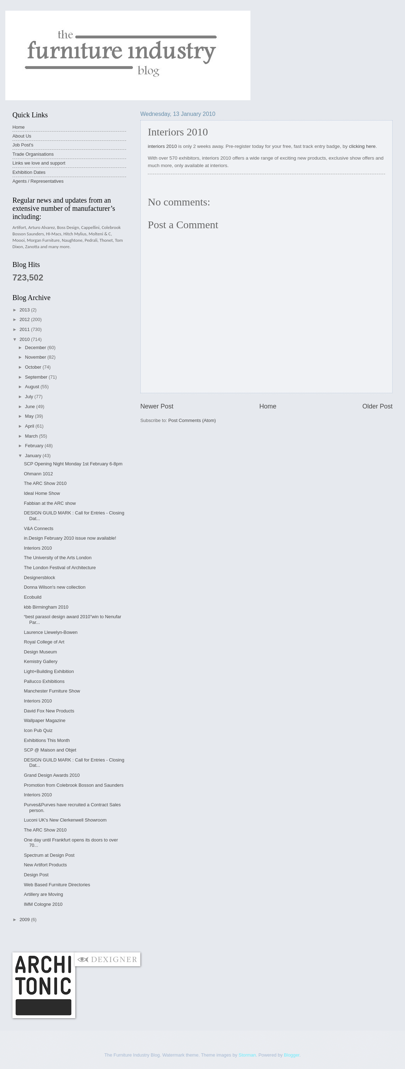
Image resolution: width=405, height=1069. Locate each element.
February (34, 445)
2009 (25, 919)
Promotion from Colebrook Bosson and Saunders (74, 785)
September (37, 377)
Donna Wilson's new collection (55, 587)
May (30, 416)
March (32, 436)
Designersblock (39, 577)
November (36, 357)
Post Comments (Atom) (192, 420)
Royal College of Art (44, 642)
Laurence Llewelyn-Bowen (50, 632)
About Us (21, 136)
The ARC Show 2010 (45, 483)
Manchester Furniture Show (52, 691)
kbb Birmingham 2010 (46, 607)
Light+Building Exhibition (49, 671)
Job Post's (22, 145)
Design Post (36, 874)
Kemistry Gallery (40, 661)
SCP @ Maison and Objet (50, 750)
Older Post (377, 406)
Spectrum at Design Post (49, 855)
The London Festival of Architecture (60, 567)
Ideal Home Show (42, 493)
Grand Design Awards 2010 (52, 775)
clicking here (362, 146)
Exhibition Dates (28, 172)
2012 (25, 319)
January (33, 455)
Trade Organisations (33, 154)
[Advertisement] (141, 937)
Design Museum (40, 651)
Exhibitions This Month (47, 740)
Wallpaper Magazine (44, 720)
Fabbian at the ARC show (50, 503)
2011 (25, 329)
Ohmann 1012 (38, 473)
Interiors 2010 (38, 548)
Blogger (291, 1055)
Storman (247, 1055)
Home (267, 406)
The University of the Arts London (57, 557)
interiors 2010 (162, 146)
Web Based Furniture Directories (57, 884)
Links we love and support (38, 163)
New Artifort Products (45, 864)
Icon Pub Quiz (38, 730)
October (33, 367)
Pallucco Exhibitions (44, 681)
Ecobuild (32, 597)
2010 (25, 339)
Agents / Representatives (38, 181)
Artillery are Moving (43, 894)
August (32, 386)
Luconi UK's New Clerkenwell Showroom (65, 820)
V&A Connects (38, 528)
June (30, 406)
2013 (25, 309)
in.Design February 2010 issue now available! (70, 538)
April (30, 426)
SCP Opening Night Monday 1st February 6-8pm (73, 463)
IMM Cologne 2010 (43, 904)
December (36, 347)
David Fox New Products (49, 710)
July (29, 396)
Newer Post (156, 406)
